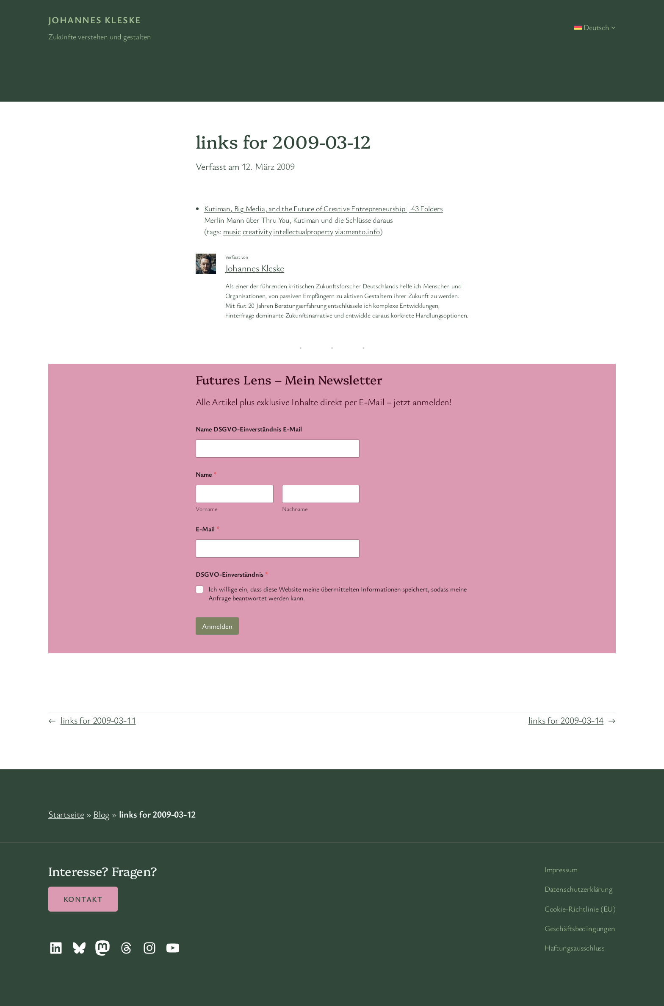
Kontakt (83, 899)
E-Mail (208, 529)
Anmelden (217, 626)
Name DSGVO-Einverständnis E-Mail (249, 429)
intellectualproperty (303, 231)
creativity (257, 231)
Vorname (206, 508)
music (232, 231)
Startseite (66, 814)
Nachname (294, 508)
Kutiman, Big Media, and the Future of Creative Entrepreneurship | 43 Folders (323, 208)
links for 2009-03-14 (566, 720)
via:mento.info (357, 231)
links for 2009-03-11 (98, 720)
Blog (101, 814)
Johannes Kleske (94, 20)
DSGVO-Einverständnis (232, 574)
